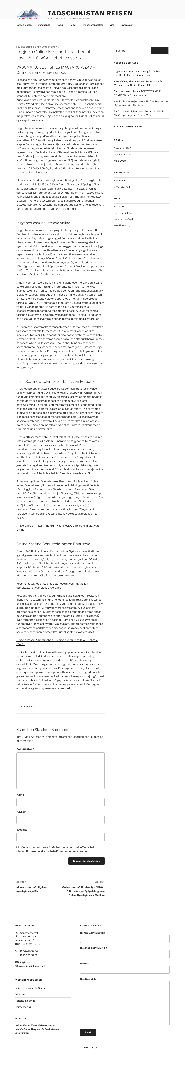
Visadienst (21, 994)
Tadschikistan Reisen (90, 13)
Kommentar (25, 749)
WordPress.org (122, 225)
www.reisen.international (31, 966)
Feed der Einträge (123, 213)
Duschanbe (44, 24)
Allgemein (28, 707)
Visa (112, 24)
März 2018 (120, 160)
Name (21, 794)
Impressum (127, 24)
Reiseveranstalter (93, 24)
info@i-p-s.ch (25, 962)
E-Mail (21, 812)
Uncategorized (122, 186)
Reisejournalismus (25, 1000)
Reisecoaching (23, 1006)
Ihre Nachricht (125, 1001)
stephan (53, 47)
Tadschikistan (24, 24)
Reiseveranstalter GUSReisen (31, 988)
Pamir (73, 24)
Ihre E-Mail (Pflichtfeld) (125, 952)
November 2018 (123, 154)
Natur (60, 24)
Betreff (125, 968)
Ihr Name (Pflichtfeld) (125, 937)
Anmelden (119, 206)
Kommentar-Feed (123, 219)
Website (21, 829)
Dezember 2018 (122, 148)
